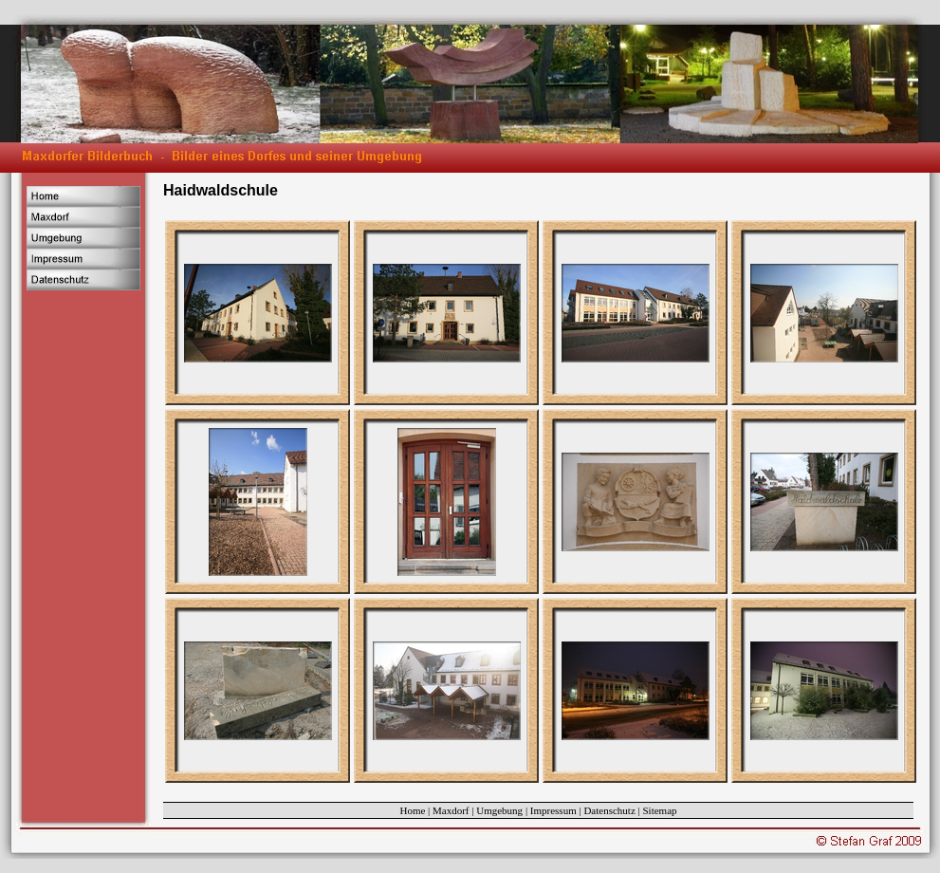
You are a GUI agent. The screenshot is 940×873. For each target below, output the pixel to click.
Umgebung (499, 810)
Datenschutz (609, 810)
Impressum (553, 810)
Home (412, 810)
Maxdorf (451, 810)
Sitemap (660, 810)
